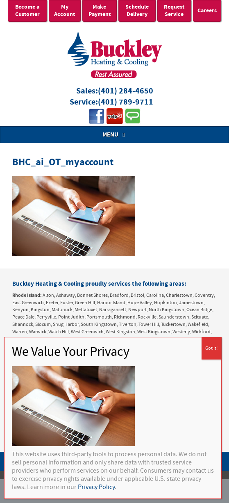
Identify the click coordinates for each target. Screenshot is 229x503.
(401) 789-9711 (125, 102)
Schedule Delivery (137, 10)
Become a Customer (27, 10)
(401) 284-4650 (125, 91)
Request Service (174, 10)
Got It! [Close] (211, 348)
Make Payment (99, 10)
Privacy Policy (96, 487)
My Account (64, 10)
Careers (207, 11)
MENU (114, 134)
